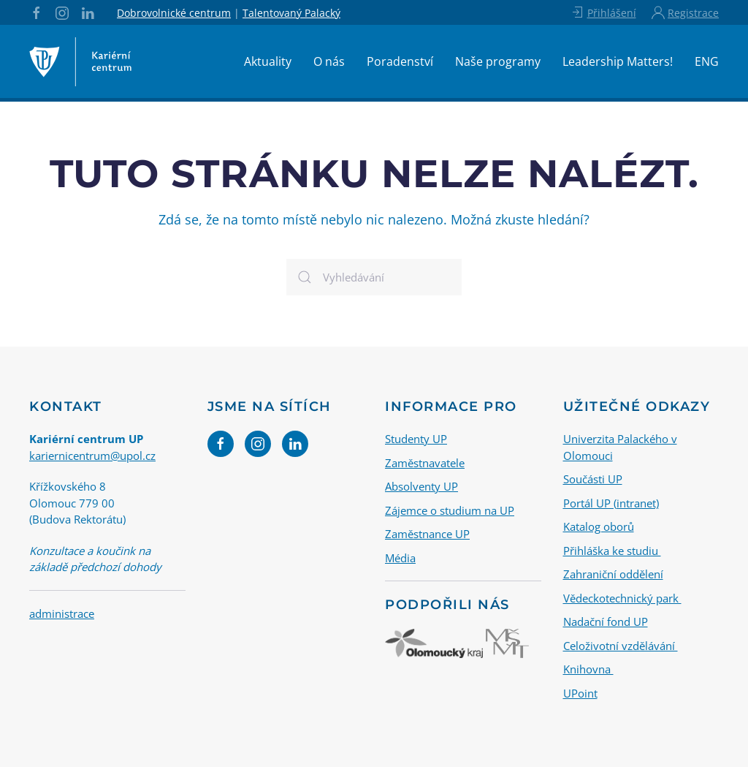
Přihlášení (603, 12)
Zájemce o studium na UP (449, 510)
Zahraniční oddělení (613, 574)
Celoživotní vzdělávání (620, 645)
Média (400, 558)
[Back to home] (80, 61)
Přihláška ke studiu (612, 550)
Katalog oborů (598, 526)
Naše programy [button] (498, 61)
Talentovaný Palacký (291, 13)
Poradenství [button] (400, 61)
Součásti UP (592, 479)
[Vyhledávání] (374, 277)
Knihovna (588, 669)
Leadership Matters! (617, 61)
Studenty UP (416, 438)
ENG (707, 61)
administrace (61, 613)
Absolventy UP (421, 486)
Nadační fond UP (605, 621)
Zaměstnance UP (427, 533)
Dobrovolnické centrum (174, 13)
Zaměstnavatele (425, 463)
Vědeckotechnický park (622, 598)
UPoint (580, 693)
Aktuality (267, 61)
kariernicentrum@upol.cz (92, 455)
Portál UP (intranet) (611, 503)
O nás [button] (329, 61)
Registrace (685, 12)
